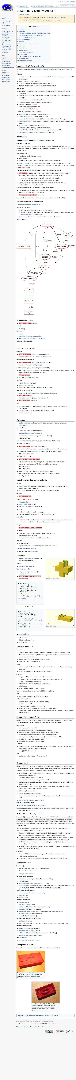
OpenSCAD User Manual (26, 566)
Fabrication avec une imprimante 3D (29, 204)
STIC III (21, 881)
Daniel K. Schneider (66, 808)
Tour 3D (61, 198)
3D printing (41, 195)
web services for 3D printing (33, 365)
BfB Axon (29, 398)
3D (35, 868)
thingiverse (34, 354)
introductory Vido (55, 923)
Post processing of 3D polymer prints (29, 940)
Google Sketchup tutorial (26, 504)
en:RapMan (34, 323)
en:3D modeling (23, 897)
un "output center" (27, 165)
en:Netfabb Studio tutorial (26, 928)
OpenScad (22, 127)
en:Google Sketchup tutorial (27, 905)
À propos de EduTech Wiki (36, 1027)
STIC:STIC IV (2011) (24, 14)
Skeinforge (42, 406)
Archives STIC (56, 1015)
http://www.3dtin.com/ (25, 921)
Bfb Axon (21, 119)
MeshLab (21, 114)
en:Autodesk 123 (31, 728)
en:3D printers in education (26, 800)
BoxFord (21, 887)
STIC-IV (57, 948)
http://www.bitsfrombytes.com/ (36, 393)
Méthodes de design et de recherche (6, 37)
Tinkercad (21, 923)
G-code (59, 217)
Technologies (7, 48)
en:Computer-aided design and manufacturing (32, 893)
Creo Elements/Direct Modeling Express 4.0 (31, 132)
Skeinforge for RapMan (60, 406)
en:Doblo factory (23, 578)
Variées (5, 52)
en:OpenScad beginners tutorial (28, 572)
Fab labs (38, 185)
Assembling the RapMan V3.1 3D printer (30, 336)
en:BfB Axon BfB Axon (25, 933)
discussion (56, 17)
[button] (2, 31)
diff (23, 20)
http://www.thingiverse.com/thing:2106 (30, 433)
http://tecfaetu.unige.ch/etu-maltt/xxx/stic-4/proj (32, 805)
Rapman (30, 868)
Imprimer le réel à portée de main (28, 883)
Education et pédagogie (6, 33)
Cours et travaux (8, 31)
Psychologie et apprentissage (7, 41)
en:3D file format (23, 895)
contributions (63, 17)
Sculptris (21, 125)
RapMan (21, 334)
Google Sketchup (23, 121)
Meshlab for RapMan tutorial (27, 935)
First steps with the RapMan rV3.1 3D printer (31, 338)
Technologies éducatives (6, 50)
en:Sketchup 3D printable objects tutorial (30, 907)
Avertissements (48, 1027)
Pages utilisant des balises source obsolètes (37, 1015)
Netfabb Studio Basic (25, 116)
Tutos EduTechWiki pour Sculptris (26, 548)
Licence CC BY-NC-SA (41, 1023)
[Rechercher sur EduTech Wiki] (67, 6)
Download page (51, 393)
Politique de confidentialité (22, 1027)
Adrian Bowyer (25, 178)
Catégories (20, 1015)
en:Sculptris (34, 551)
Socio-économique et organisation (7, 45)
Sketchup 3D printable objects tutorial (29, 506)
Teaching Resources (50, 796)
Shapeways (34, 362)
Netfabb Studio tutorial (33, 377)
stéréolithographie (26, 214)
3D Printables (55, 817)
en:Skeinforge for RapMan (26, 930)
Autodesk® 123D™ (24, 130)
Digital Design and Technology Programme (31, 885)
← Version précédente (30, 20)
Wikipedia (22, 425)
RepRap (60, 173)
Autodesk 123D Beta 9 (25, 916)
